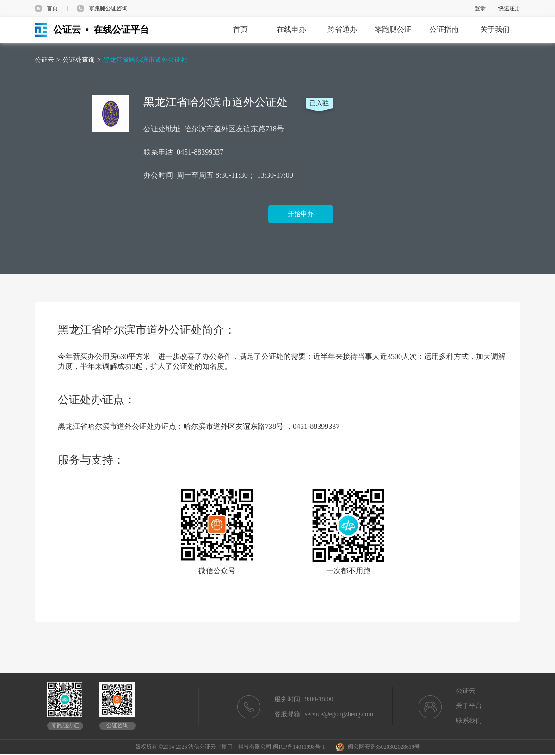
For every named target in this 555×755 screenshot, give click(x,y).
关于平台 (469, 705)
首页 (52, 8)
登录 (480, 8)
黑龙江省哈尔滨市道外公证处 (145, 59)
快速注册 (509, 8)
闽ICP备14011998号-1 (299, 746)
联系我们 (469, 720)
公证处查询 (78, 59)
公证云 (44, 59)
